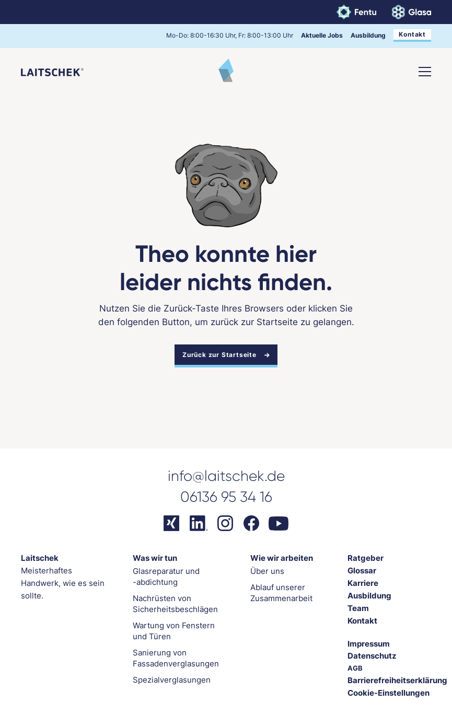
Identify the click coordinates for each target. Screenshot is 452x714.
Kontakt (412, 34)
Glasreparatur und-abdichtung (166, 576)
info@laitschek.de (226, 476)
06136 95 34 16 (226, 496)
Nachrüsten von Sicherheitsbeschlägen (175, 603)
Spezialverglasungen (172, 680)
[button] (425, 72)
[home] (52, 71)
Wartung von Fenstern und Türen (174, 630)
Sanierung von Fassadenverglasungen (176, 658)
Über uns (267, 571)
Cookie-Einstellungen (388, 693)
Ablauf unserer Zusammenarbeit (281, 592)
